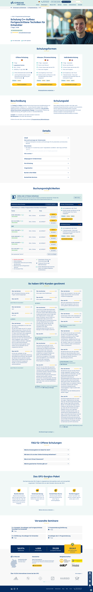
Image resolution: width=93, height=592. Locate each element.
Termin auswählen (22, 84)
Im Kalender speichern (50, 204)
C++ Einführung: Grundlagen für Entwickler (25, 536)
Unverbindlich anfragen (46, 84)
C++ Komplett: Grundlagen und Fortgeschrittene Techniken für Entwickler (27, 528)
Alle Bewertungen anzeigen (46, 432)
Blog (63, 588)
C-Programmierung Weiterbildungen (40, 119)
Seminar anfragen (66, 1)
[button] (46, 449)
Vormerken (53, 216)
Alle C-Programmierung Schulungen (20, 16)
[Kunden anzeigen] (78, 573)
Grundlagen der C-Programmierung (59, 536)
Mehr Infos (77, 197)
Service (59, 4)
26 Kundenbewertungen (25, 32)
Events (65, 4)
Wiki (67, 588)
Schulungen (44, 4)
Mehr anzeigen (28, 153)
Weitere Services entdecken (46, 510)
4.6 (14, 32)
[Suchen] (77, 2)
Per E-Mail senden (15, 40)
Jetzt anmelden (37, 565)
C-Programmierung (32, 7)
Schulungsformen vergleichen (46, 90)
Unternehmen (72, 4)
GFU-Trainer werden (55, 1)
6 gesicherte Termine (19, 65)
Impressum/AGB (49, 588)
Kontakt (80, 4)
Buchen (53, 214)
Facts (70, 588)
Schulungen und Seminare (19, 7)
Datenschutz (58, 588)
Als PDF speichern (26, 40)
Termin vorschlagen (52, 254)
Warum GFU (53, 4)
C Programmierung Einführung (57, 527)
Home (37, 4)
